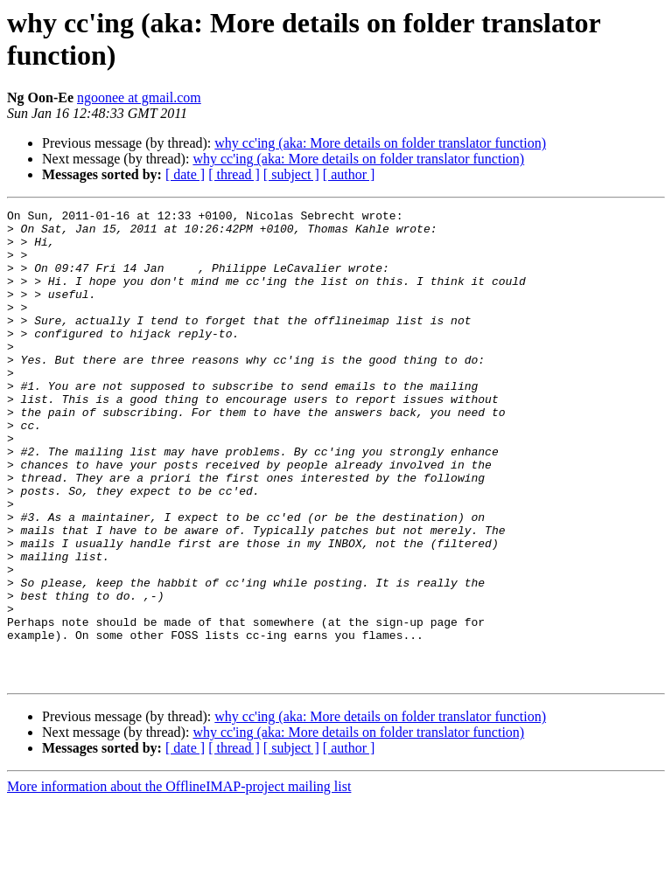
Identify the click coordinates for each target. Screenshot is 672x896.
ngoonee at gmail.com (139, 97)
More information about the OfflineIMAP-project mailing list (179, 880)
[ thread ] (234, 174)
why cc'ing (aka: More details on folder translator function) (380, 142)
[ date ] (185, 174)
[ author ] (349, 174)
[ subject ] (291, 174)
